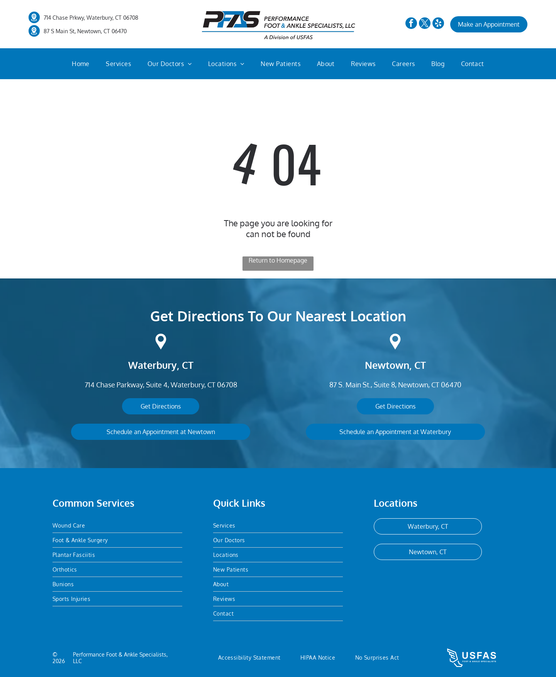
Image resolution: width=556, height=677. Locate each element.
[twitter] (425, 24)
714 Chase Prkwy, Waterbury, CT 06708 (91, 17)
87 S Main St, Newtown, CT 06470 (85, 31)
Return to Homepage (278, 260)
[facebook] (411, 24)
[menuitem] (80, 64)
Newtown (387, 365)
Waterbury (152, 365)
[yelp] (438, 24)
